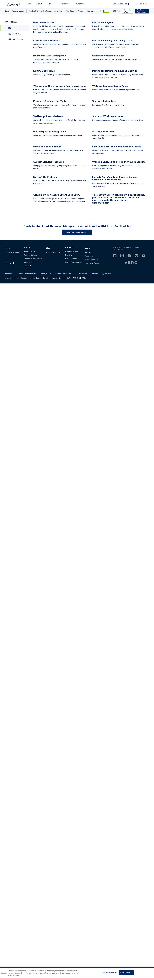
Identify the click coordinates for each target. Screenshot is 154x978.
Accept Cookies (126, 972)
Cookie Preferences (109, 972)
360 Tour (116, 11)
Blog (48, 942)
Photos (106, 11)
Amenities (58, 11)
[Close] (150, 972)
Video (80, 11)
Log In (87, 942)
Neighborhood (92, 11)
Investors (79, 4)
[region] (77, 972)
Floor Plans (70, 11)
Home (28, 4)
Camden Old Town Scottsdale (40, 11)
